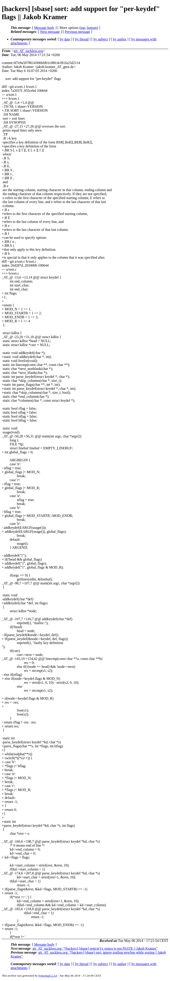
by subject (100, 39)
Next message (50, 32)
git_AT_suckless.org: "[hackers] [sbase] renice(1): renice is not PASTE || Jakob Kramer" (95, 948)
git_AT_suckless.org (28, 51)
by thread (82, 39)
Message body (44, 28)
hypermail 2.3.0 (48, 975)
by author (119, 39)
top (83, 28)
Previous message (77, 32)
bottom (92, 28)
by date (65, 39)
